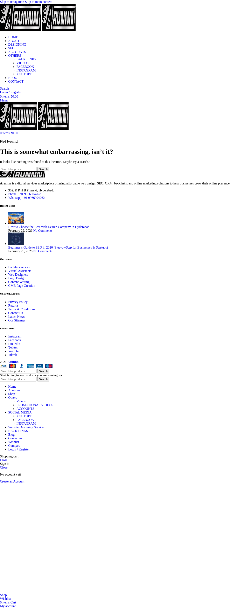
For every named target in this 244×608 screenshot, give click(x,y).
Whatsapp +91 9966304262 (26, 197)
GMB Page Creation (21, 285)
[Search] (4, 88)
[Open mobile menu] (4, 100)
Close (3, 460)
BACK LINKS (26, 59)
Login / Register (19, 449)
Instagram (14, 336)
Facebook (14, 340)
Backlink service (19, 267)
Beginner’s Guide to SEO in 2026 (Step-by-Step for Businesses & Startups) (58, 247)
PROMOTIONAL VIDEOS (34, 405)
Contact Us (15, 313)
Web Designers (18, 274)
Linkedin (14, 343)
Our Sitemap (16, 320)
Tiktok (12, 355)
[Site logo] (21, 30)
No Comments (43, 230)
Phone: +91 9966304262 (24, 194)
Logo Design (16, 278)
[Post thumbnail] (16, 223)
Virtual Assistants (19, 271)
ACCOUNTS (25, 408)
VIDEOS (22, 63)
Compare (14, 445)
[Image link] (22, 176)
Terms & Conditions (21, 309)
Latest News (16, 316)
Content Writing (19, 282)
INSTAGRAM (26, 70)
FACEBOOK (25, 66)
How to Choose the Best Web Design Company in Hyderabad (48, 227)
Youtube (13, 351)
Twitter (13, 347)
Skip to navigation (12, 1)
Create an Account (12, 481)
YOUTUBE (24, 74)
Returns (13, 305)
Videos (21, 401)
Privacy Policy (18, 302)
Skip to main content (38, 1)
